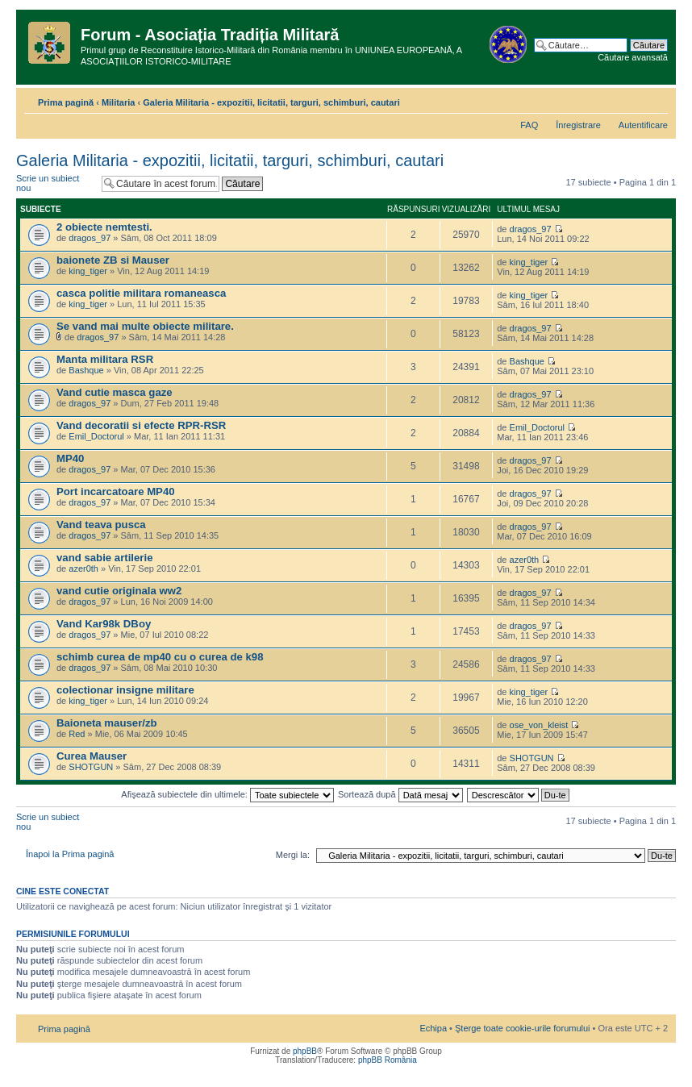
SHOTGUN (91, 767)
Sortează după (400, 794)
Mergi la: (293, 855)
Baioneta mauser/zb (106, 723)
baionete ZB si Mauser (112, 260)
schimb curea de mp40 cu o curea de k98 (160, 657)
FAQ (529, 125)
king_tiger (88, 271)
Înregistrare (578, 125)
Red (77, 734)
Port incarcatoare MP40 (115, 491)
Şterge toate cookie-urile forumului (522, 1028)
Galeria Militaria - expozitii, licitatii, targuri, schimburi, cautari (271, 102)
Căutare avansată (633, 57)
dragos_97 (89, 238)
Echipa (433, 1028)
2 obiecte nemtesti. (104, 227)
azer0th (83, 568)
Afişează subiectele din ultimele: (227, 794)
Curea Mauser (91, 756)
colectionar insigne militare (125, 690)
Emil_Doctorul (96, 436)
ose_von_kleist (539, 725)
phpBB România (387, 1060)
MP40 (70, 458)
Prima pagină (66, 102)
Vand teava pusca (101, 525)
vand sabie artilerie (104, 558)
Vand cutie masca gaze (114, 392)
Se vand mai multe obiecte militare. (145, 326)
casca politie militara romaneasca (141, 293)
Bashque (86, 370)
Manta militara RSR (104, 359)
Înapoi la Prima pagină (70, 854)
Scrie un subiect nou (55, 183)
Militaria (118, 102)
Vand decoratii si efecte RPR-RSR (141, 425)
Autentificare (643, 125)
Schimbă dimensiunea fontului (656, 99)
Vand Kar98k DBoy (103, 624)
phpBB (305, 1051)
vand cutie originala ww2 (118, 591)
